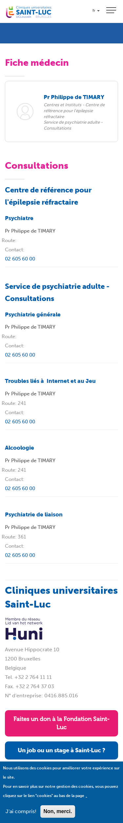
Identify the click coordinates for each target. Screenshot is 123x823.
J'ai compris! (21, 815)
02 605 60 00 (20, 259)
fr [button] (96, 10)
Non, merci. (57, 815)
